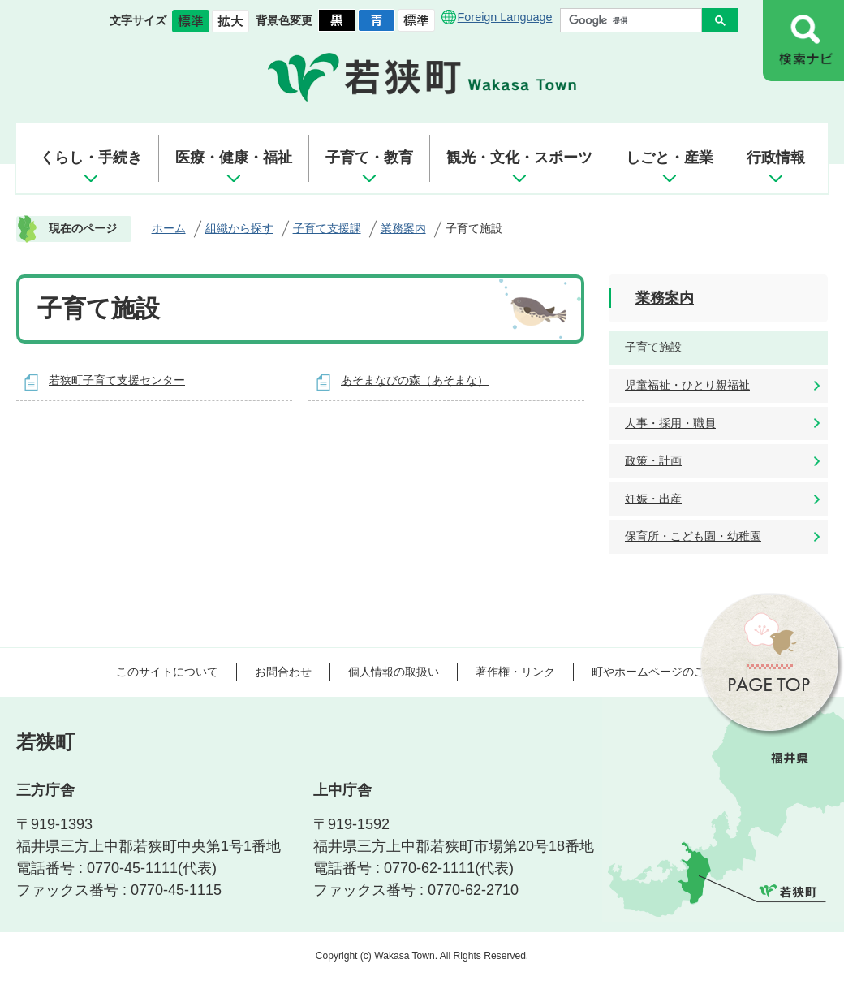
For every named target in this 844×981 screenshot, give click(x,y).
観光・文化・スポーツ (519, 157)
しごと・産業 (669, 157)
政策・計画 (653, 460)
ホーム (169, 228)
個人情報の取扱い (393, 671)
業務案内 (403, 228)
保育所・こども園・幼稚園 (693, 535)
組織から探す (239, 228)
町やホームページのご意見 (660, 671)
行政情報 (776, 157)
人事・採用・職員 (670, 423)
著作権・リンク (515, 671)
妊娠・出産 (653, 498)
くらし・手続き (91, 157)
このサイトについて (167, 671)
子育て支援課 (327, 228)
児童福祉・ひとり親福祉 (687, 384)
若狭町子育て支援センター (117, 380)
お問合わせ (283, 671)
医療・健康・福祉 (233, 157)
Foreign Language (505, 17)
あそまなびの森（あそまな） (415, 380)
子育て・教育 (369, 157)
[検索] (635, 20)
